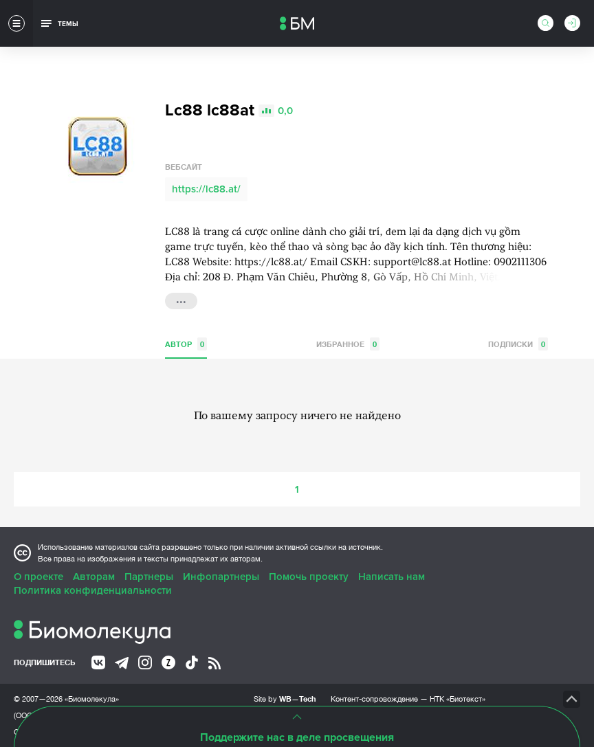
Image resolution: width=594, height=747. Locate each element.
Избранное (348, 343)
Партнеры (148, 576)
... (181, 299)
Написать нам (391, 576)
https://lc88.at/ (206, 189)
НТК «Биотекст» (457, 699)
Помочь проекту (309, 576)
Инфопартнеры (221, 576)
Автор (186, 343)
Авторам (94, 576)
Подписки (518, 343)
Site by (285, 698)
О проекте (38, 576)
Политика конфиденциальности (93, 590)
